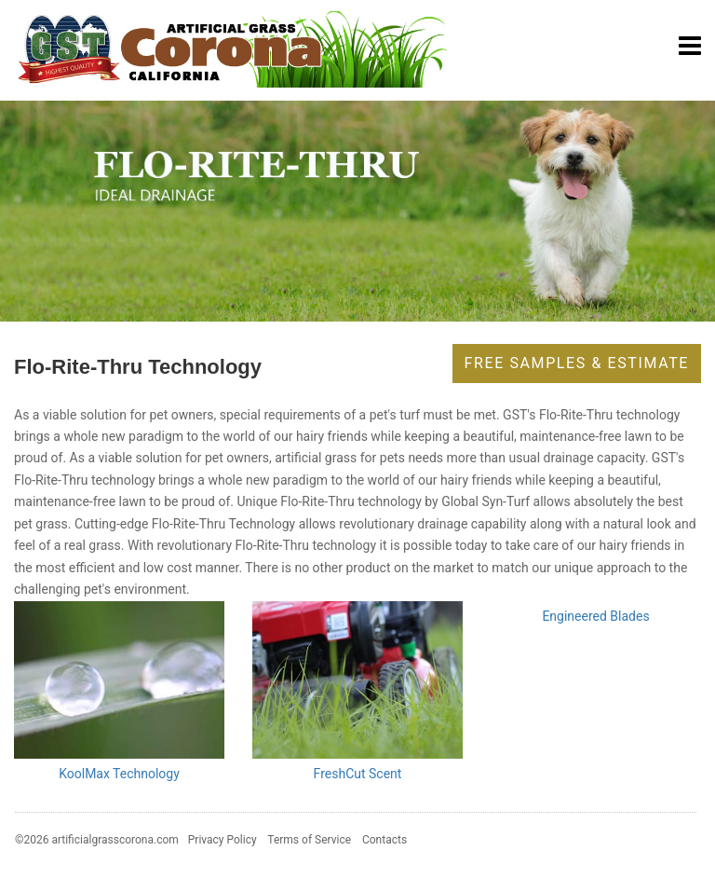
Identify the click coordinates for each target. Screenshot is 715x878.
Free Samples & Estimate (577, 363)
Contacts (384, 839)
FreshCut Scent (358, 773)
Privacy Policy (222, 839)
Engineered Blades (595, 616)
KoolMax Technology (119, 773)
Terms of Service (309, 839)
